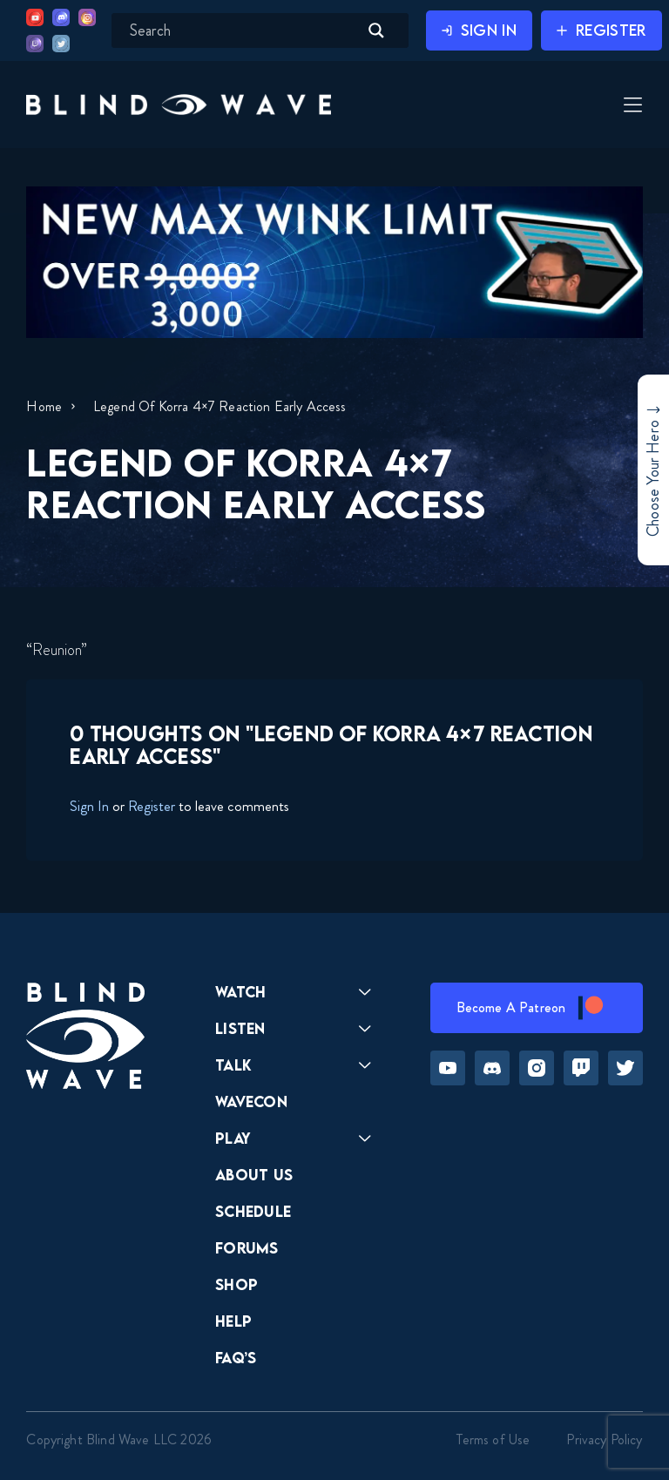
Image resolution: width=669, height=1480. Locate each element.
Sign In (89, 805)
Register (151, 805)
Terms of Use (493, 1439)
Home (44, 406)
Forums (247, 1248)
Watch (241, 992)
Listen (240, 1028)
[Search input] (242, 30)
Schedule (253, 1211)
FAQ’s (236, 1357)
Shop (236, 1284)
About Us (254, 1175)
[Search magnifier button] (376, 30)
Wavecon (251, 1101)
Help (233, 1321)
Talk (233, 1065)
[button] (178, 104)
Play (233, 1138)
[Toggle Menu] (630, 106)
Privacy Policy (604, 1439)
